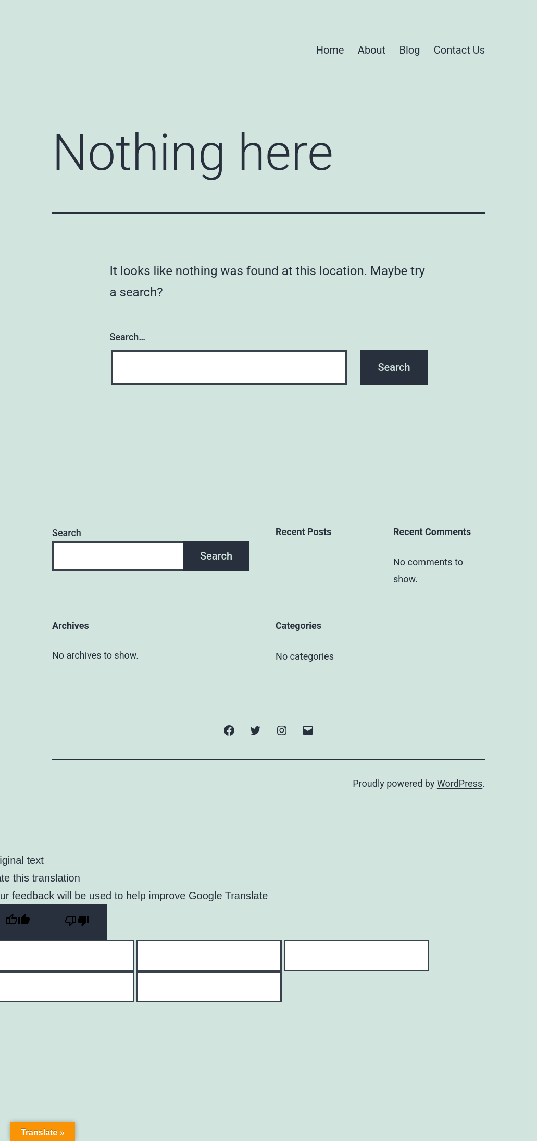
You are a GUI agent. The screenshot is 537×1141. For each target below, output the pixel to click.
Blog (409, 50)
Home (330, 50)
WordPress (459, 783)
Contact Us (459, 50)
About (371, 50)
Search (66, 532)
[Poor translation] (77, 922)
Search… (128, 336)
